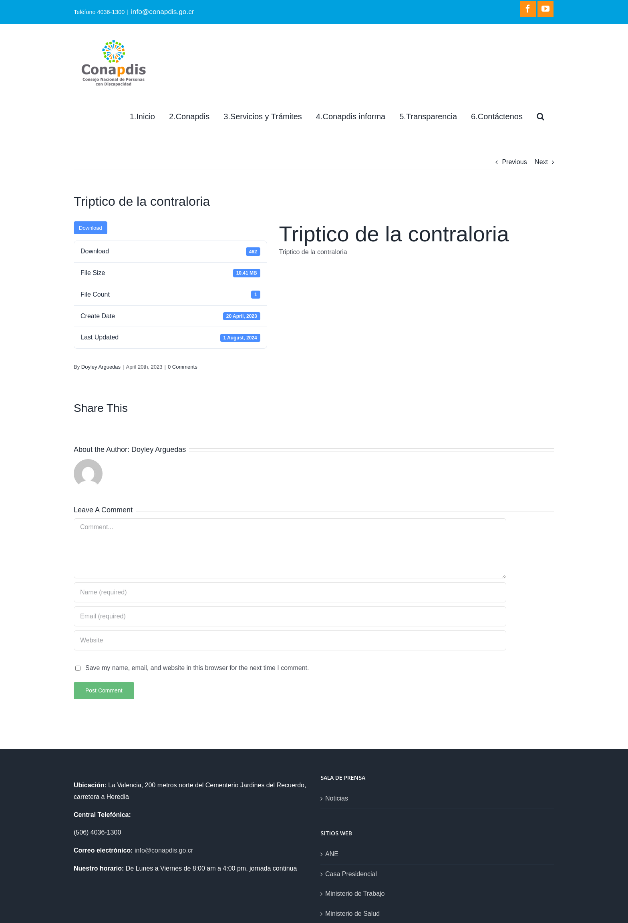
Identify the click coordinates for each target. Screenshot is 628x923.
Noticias (336, 798)
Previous (514, 162)
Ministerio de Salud (352, 913)
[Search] (540, 116)
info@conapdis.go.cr (162, 12)
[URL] (290, 640)
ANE (331, 854)
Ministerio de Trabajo (355, 893)
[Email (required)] (290, 616)
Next (541, 162)
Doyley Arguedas (101, 367)
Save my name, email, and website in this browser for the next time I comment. (197, 667)
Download (90, 228)
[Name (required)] (290, 592)
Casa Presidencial (351, 874)
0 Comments (182, 367)
